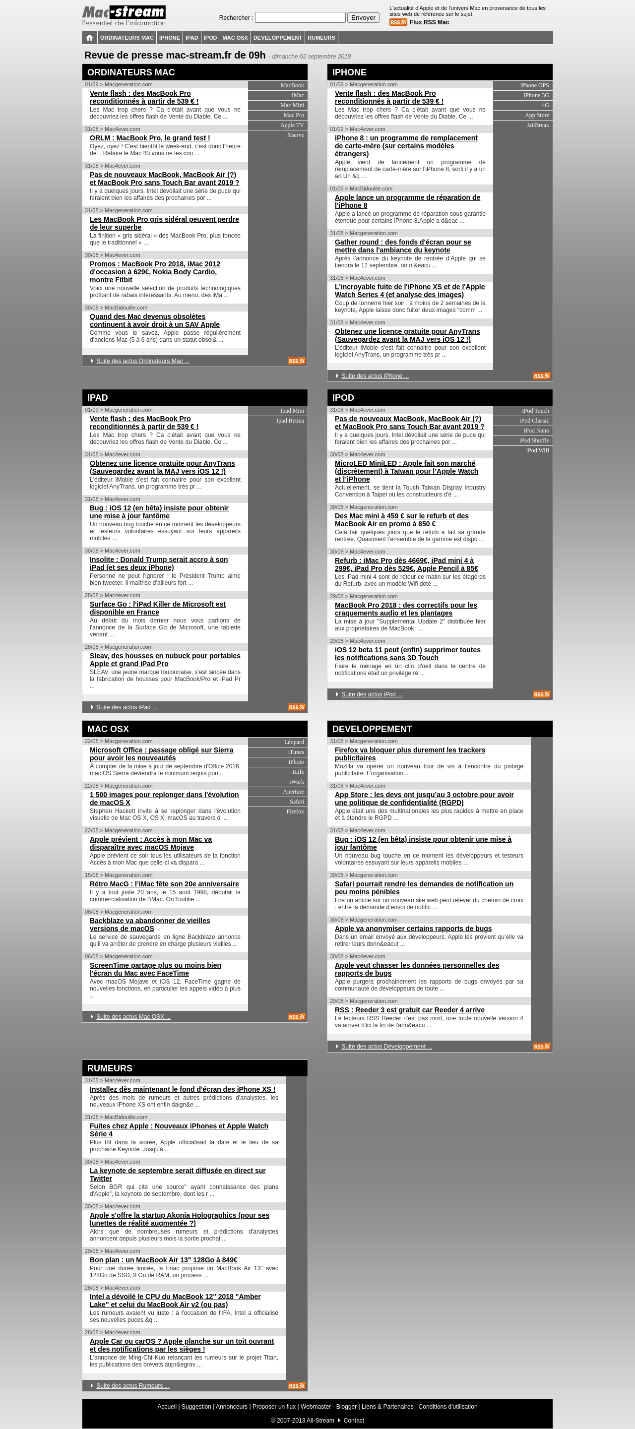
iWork (296, 781)
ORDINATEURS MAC (131, 72)
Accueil (167, 1406)
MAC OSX (108, 729)
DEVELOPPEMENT (372, 729)
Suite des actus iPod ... (371, 694)
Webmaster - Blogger (330, 1406)
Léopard (294, 742)
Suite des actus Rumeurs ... (132, 1385)
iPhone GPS (534, 85)
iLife (298, 771)
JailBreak (538, 125)
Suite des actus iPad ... (126, 707)
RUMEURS (109, 1068)
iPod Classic (534, 420)
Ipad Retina (290, 420)
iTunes (296, 751)
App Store (537, 115)
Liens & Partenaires (388, 1406)
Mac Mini (292, 105)
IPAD (97, 398)
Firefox (295, 811)
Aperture (293, 791)
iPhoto (296, 761)
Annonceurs (232, 1406)
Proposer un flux (274, 1406)
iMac (298, 95)
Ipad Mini (292, 410)
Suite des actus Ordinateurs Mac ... (142, 361)
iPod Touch (535, 410)
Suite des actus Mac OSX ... (133, 1016)
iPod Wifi (537, 450)
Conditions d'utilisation (448, 1406)
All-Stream (320, 1420)
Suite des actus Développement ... (386, 1046)
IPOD (343, 398)
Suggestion (196, 1406)
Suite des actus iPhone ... (375, 376)
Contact (354, 1420)
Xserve (295, 134)
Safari (297, 801)
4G (545, 105)
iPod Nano (536, 430)
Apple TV (292, 125)
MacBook (292, 85)
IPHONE (349, 72)
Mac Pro (294, 115)
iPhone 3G (536, 95)
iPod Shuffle (534, 440)
